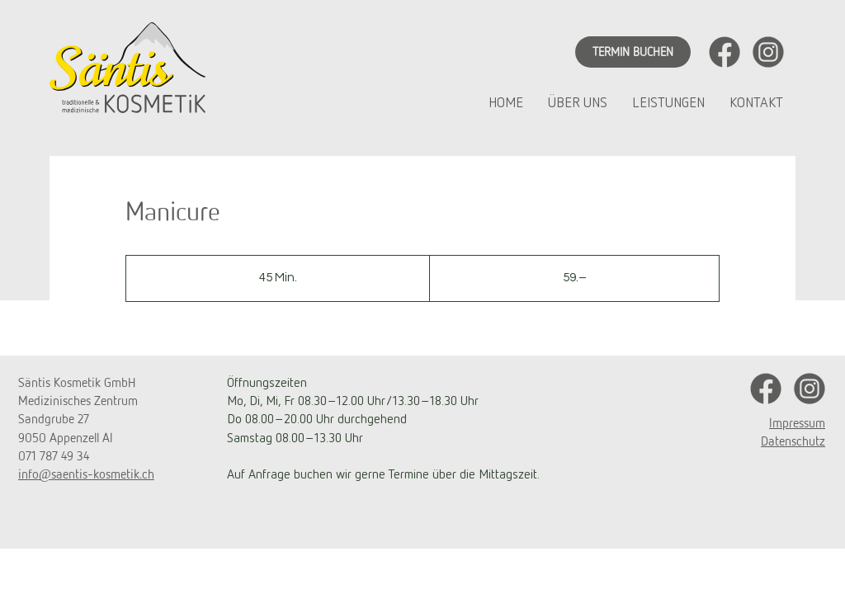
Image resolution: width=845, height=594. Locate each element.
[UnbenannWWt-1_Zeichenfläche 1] (724, 52)
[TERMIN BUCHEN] (633, 52)
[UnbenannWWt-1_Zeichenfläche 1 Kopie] (768, 52)
